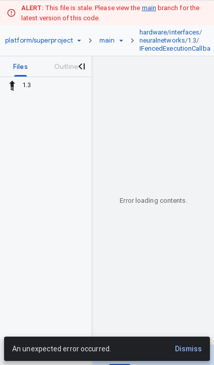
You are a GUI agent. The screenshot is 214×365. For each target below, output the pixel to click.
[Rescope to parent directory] (12, 85)
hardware (153, 32)
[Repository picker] (79, 40)
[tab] (20, 66)
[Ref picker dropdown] (121, 40)
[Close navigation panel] (81, 66)
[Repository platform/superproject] (39, 40)
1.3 (192, 40)
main (149, 8)
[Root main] (107, 40)
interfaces (184, 32)
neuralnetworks (162, 40)
